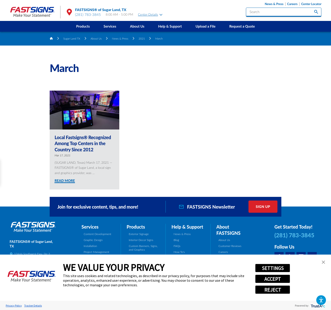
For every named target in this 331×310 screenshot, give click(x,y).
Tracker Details (33, 305)
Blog (176, 240)
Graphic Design (93, 240)
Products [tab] (136, 227)
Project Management (96, 252)
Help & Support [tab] (187, 227)
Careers (292, 4)
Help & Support (170, 26)
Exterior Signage (139, 234)
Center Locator (311, 4)
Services (109, 26)
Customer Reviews (230, 246)
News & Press (274, 4)
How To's (179, 252)
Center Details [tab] (150, 14)
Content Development (97, 234)
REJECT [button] (272, 290)
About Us (137, 26)
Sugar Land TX (71, 38)
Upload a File (206, 26)
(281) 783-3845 (88, 14)
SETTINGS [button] (273, 268)
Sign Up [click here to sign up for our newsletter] (263, 206)
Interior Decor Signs (141, 240)
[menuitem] (83, 26)
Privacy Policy (14, 305)
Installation (90, 246)
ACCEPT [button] (272, 279)
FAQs (177, 246)
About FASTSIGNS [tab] (228, 230)
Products (83, 26)
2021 (142, 38)
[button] (321, 300)
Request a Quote (242, 26)
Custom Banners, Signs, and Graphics (143, 248)
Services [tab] (90, 227)
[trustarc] (317, 305)
